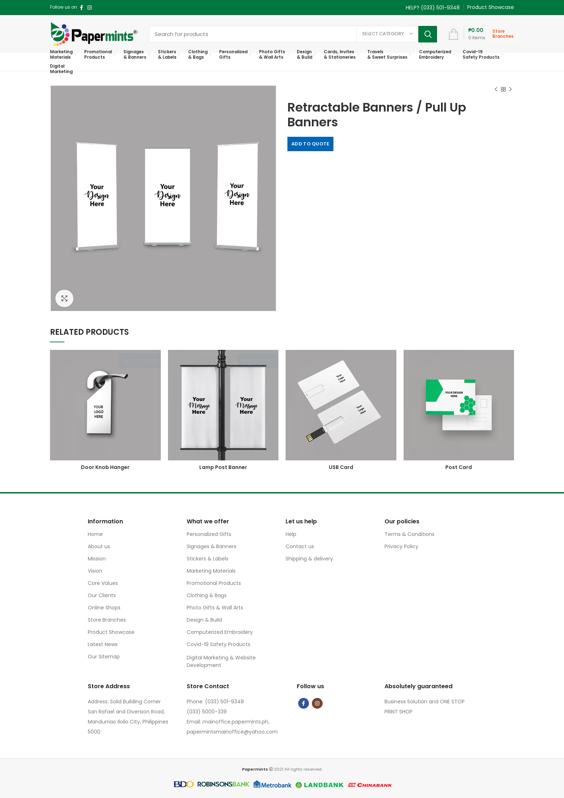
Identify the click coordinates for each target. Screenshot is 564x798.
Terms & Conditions (410, 534)
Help (291, 534)
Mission (97, 558)
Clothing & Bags (207, 595)
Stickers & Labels (207, 558)
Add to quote (310, 143)
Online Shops (104, 607)
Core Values (103, 583)
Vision (95, 570)
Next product (510, 89)
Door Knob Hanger (105, 467)
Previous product (496, 89)
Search (427, 34)
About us (99, 546)
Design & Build (204, 619)
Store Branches (107, 619)
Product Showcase (111, 632)
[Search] (293, 34)
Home (95, 534)
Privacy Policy (401, 546)
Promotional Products (214, 583)
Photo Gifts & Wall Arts (215, 607)
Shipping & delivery (309, 558)
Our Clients (102, 595)
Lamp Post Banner (223, 467)
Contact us (300, 546)
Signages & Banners (211, 546)
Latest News (103, 644)
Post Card (458, 467)
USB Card (341, 467)
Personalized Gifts (209, 534)
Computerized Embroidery (220, 632)
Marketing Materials (211, 570)
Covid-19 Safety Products (218, 644)
